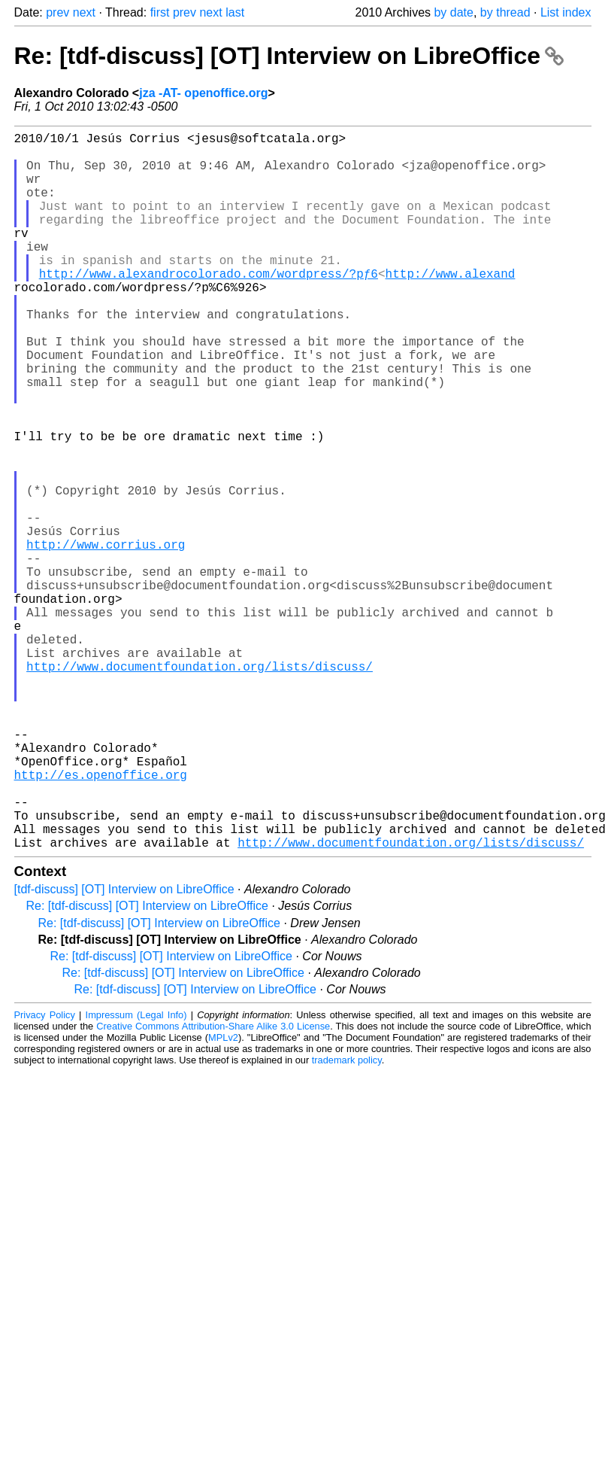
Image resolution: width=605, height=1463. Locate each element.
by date (453, 12)
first (160, 12)
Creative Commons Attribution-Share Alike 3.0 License (213, 1185)
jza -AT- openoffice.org (203, 93)
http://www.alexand (451, 306)
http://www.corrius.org (105, 637)
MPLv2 (223, 1197)
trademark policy (347, 1219)
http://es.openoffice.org (100, 919)
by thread (505, 12)
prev (57, 12)
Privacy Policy (44, 1174)
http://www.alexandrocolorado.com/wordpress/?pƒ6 (208, 306)
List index (565, 12)
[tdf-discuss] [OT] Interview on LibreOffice (124, 1048)
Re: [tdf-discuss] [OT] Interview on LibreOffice (289, 55)
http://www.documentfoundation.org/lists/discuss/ (199, 786)
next (84, 12)
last (234, 12)
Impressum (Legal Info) (136, 1174)
